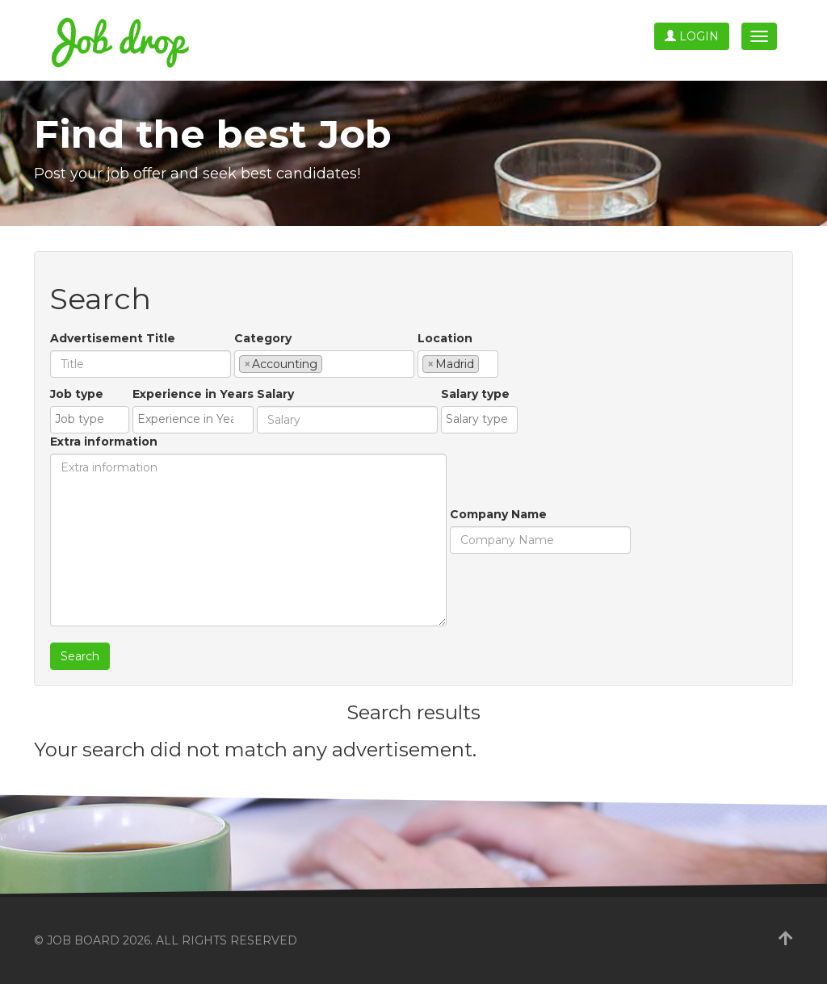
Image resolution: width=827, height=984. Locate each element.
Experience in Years (193, 394)
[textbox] (330, 363)
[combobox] (324, 364)
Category (263, 338)
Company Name (498, 514)
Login (692, 36)
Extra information (103, 441)
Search (80, 656)
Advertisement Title (112, 338)
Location (445, 338)
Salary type (475, 394)
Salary (275, 394)
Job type (76, 394)
